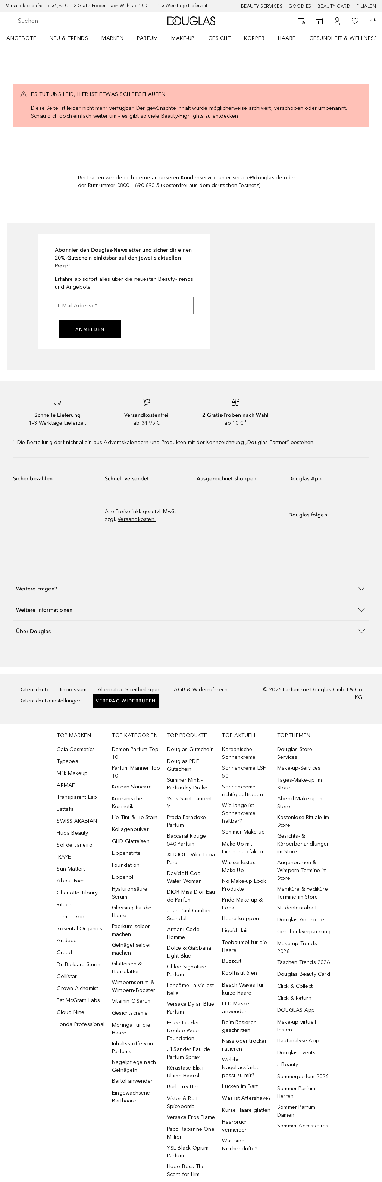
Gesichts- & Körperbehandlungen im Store (303, 844)
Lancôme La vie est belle (190, 989)
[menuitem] (26, 38)
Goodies (299, 6)
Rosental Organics (79, 928)
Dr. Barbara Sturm (78, 964)
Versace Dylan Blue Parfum (191, 1008)
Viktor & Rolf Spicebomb (182, 1102)
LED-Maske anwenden (235, 1007)
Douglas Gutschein (190, 749)
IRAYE (64, 857)
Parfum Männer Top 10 (136, 772)
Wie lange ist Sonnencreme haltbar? (239, 813)
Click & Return (294, 998)
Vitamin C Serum (132, 1001)
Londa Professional (80, 1024)
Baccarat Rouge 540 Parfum (186, 840)
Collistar (67, 976)
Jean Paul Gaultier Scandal (189, 915)
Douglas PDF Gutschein (183, 765)
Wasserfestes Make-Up (238, 866)
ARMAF (66, 785)
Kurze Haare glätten (246, 1110)
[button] (191, 588)
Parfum (147, 38)
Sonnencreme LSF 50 (244, 772)
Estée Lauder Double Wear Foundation (183, 1031)
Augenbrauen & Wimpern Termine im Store (302, 870)
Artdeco (66, 940)
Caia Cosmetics (76, 749)
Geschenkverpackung (304, 931)
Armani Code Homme (183, 933)
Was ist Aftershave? (246, 1098)
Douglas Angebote (300, 919)
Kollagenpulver (130, 829)
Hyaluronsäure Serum (130, 893)
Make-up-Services (298, 768)
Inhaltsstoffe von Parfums (132, 1047)
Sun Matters (71, 869)
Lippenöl (123, 877)
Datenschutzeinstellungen (50, 701)
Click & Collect (295, 986)
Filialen (366, 6)
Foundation (126, 865)
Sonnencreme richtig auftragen (242, 791)
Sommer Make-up (243, 832)
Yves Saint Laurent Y (189, 802)
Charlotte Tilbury (77, 893)
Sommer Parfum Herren (296, 1092)
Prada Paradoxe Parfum (186, 821)
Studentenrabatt (297, 908)
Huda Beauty (72, 833)
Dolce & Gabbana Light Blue (189, 952)
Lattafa (65, 809)
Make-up (183, 38)
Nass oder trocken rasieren (244, 1045)
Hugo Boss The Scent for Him (186, 1170)
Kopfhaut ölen (239, 973)
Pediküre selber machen (131, 930)
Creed (64, 952)
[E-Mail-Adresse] (124, 305)
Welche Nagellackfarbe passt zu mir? (241, 1068)
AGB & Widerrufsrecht (201, 689)
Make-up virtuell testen (296, 1026)
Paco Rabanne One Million (191, 1133)
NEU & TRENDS (69, 38)
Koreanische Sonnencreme (239, 753)
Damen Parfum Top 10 (135, 753)
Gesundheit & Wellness (343, 38)
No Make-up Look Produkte (244, 885)
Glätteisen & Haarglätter (127, 968)
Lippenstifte (126, 853)
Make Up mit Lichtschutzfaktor (242, 848)
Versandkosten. (137, 519)
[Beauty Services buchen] (301, 21)
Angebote (21, 38)
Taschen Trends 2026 (303, 962)
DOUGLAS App (296, 1010)
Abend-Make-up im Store (300, 802)
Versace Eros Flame (191, 1117)
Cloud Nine (70, 1012)
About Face (71, 881)
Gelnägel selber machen (131, 949)
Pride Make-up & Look (242, 904)
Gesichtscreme (130, 1013)
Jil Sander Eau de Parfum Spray (188, 1053)
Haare (287, 38)
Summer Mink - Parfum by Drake (187, 784)
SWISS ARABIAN (77, 821)
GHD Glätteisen (131, 841)
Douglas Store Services (295, 753)
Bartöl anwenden (133, 1081)
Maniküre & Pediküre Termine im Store (302, 893)
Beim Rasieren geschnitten (239, 1026)
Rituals (64, 905)
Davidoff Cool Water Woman (184, 877)
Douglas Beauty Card (303, 974)
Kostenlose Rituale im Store (303, 821)
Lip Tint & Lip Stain (134, 817)
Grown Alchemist (77, 988)
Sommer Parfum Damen (296, 1111)
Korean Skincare (132, 787)
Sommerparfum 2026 (302, 1076)
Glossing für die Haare (131, 912)
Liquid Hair (235, 930)
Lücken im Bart (240, 1086)
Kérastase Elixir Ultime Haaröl (185, 1072)
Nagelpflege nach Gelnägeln (134, 1066)
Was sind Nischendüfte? (239, 1145)
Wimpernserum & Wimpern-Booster (133, 986)
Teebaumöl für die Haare (244, 946)
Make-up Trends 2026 (297, 947)
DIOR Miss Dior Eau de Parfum (191, 896)
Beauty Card (334, 6)
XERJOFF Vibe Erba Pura (191, 858)
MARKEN (112, 38)
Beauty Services (262, 6)
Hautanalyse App (298, 1040)
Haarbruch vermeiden (235, 1126)
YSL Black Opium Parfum (188, 1152)
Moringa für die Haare (131, 1029)
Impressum (73, 689)
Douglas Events (296, 1052)
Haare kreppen (240, 918)
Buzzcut (231, 961)
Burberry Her (182, 1086)
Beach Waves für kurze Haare (243, 989)
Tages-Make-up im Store (299, 784)
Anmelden (90, 329)
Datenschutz (34, 689)
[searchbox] (71, 21)
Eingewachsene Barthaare (131, 1097)
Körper (254, 38)
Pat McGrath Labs (78, 1000)
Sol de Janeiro (75, 845)
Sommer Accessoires (303, 1126)
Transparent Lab (77, 797)
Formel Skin (70, 916)
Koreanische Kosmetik (127, 802)
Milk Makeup (72, 773)
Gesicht (219, 38)
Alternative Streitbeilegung (130, 689)
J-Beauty (287, 1064)
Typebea (67, 761)
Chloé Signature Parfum (187, 971)
